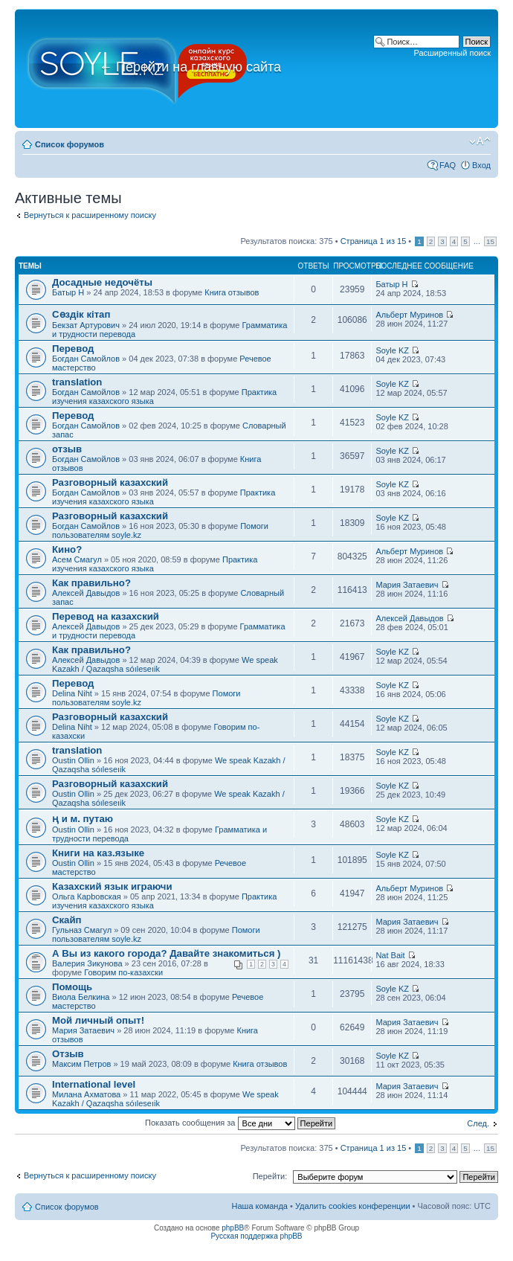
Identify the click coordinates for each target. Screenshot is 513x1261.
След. (478, 1123)
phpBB (233, 1228)
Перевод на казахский (105, 616)
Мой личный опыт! (98, 1020)
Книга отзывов (231, 292)
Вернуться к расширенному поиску (90, 215)
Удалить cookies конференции (352, 1205)
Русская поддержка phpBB (256, 1236)
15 (490, 241)
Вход (481, 165)
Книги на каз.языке (98, 853)
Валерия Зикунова (87, 963)
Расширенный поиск (452, 52)
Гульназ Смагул (82, 929)
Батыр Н (68, 292)
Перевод (73, 348)
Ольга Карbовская (86, 896)
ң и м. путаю (82, 818)
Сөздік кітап (81, 314)
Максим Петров (81, 1063)
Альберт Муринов (409, 314)
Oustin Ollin (73, 760)
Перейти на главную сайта (190, 67)
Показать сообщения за (240, 1122)
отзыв (67, 449)
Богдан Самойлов (86, 358)
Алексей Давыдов (86, 592)
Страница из (374, 241)
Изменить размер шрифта (480, 141)
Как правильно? (91, 582)
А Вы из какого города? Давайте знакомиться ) (166, 953)
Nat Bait (389, 955)
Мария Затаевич (406, 584)
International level (93, 1084)
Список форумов (69, 144)
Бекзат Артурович (86, 325)
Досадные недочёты (102, 282)
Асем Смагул (77, 559)
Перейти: (270, 1176)
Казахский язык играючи (112, 886)
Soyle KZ (392, 350)
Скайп (67, 919)
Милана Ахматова (86, 1094)
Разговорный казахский (110, 482)
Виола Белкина (81, 996)
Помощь (72, 986)
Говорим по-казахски (123, 972)
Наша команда (260, 1205)
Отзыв (68, 1053)
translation (77, 382)
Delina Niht (72, 693)
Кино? (67, 549)
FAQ (447, 165)
